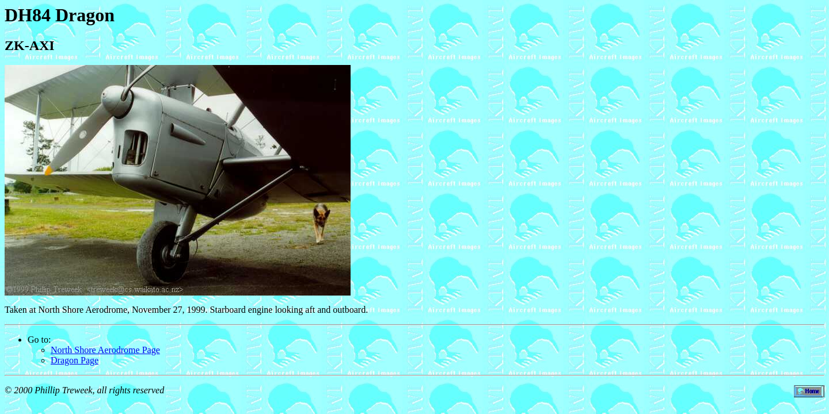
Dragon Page (74, 360)
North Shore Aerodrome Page (105, 350)
